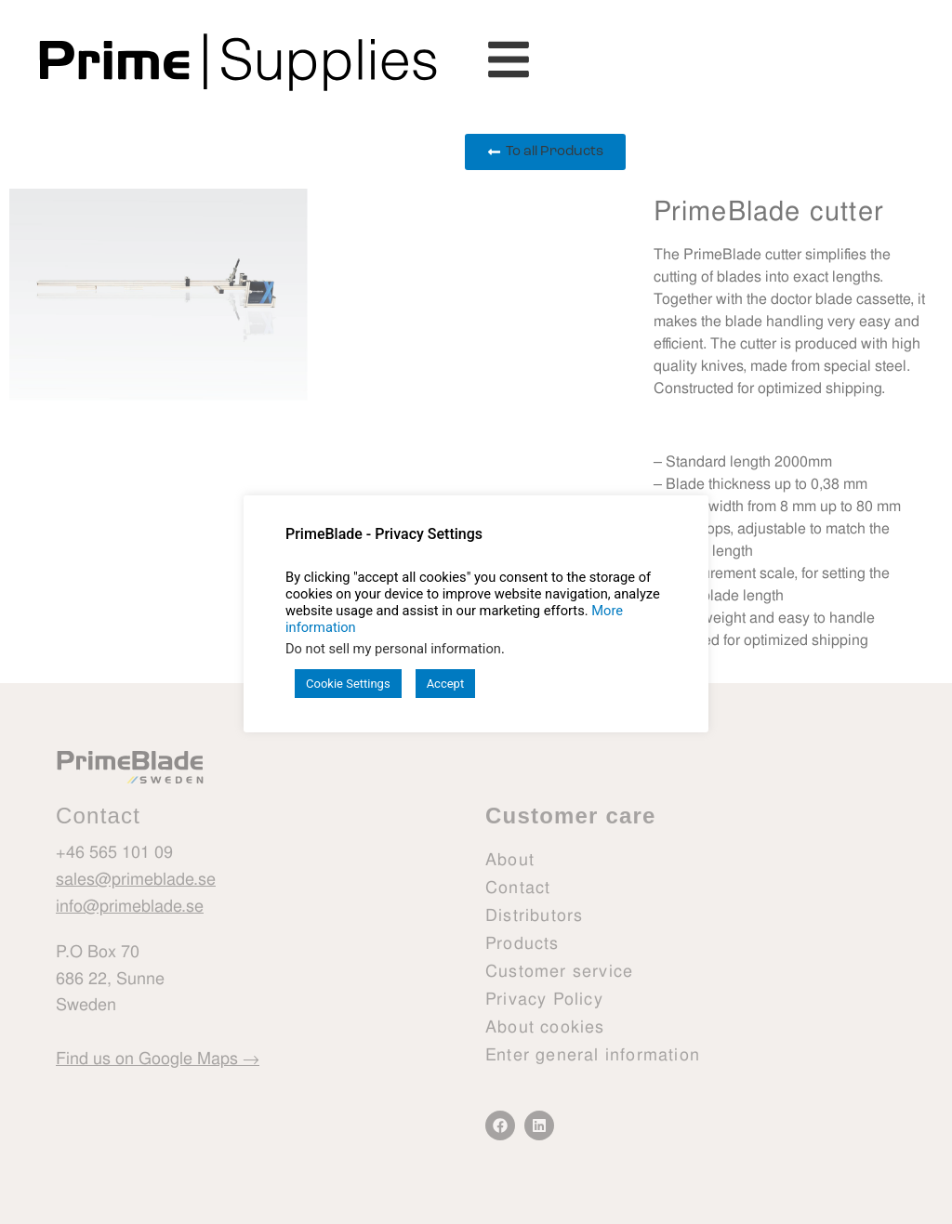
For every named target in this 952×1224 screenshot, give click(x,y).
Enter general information (592, 1054)
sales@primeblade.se (136, 878)
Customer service (559, 970)
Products (522, 943)
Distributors (534, 915)
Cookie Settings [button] (348, 684)
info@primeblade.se (130, 904)
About (510, 859)
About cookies (545, 1026)
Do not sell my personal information (393, 648)
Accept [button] (446, 684)
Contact (517, 887)
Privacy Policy (544, 998)
